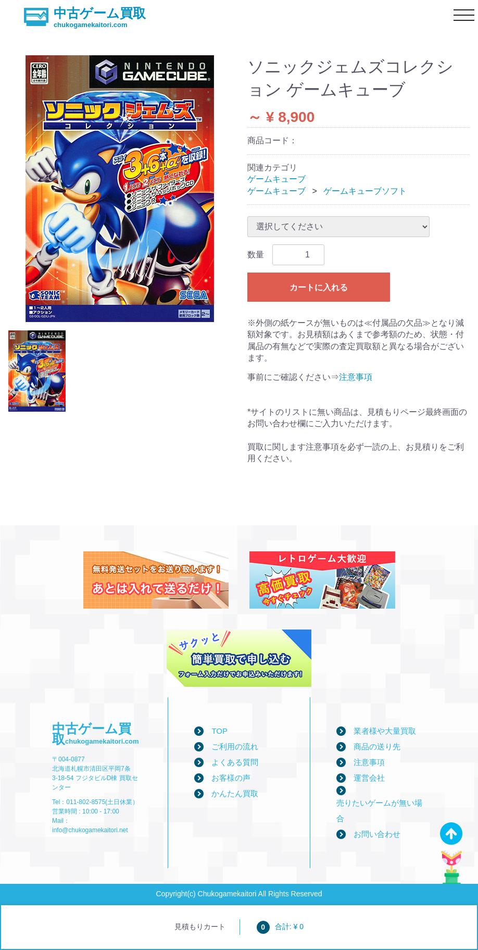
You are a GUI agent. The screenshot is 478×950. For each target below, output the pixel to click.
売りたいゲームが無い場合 (379, 810)
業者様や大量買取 (385, 730)
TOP (219, 730)
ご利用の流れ (234, 746)
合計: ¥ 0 (280, 926)
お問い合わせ (377, 834)
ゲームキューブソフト (365, 191)
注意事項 (355, 377)
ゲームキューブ (276, 179)
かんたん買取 (234, 793)
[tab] (37, 371)
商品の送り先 (377, 746)
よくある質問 (234, 762)
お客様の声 (230, 777)
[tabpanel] (119, 188)
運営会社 (369, 777)
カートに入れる (319, 287)
